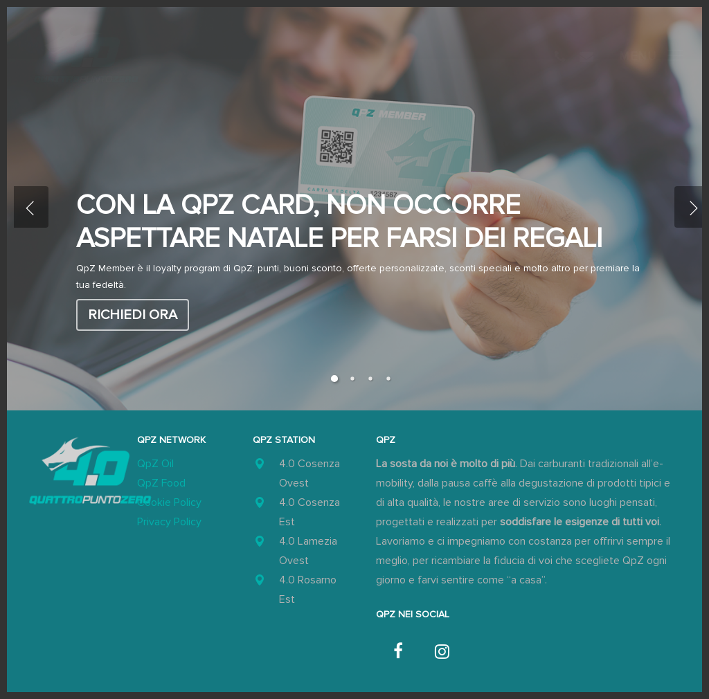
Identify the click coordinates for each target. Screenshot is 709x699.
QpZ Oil (155, 464)
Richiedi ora (132, 315)
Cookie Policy (169, 502)
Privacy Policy (169, 522)
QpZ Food (161, 483)
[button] (651, 55)
